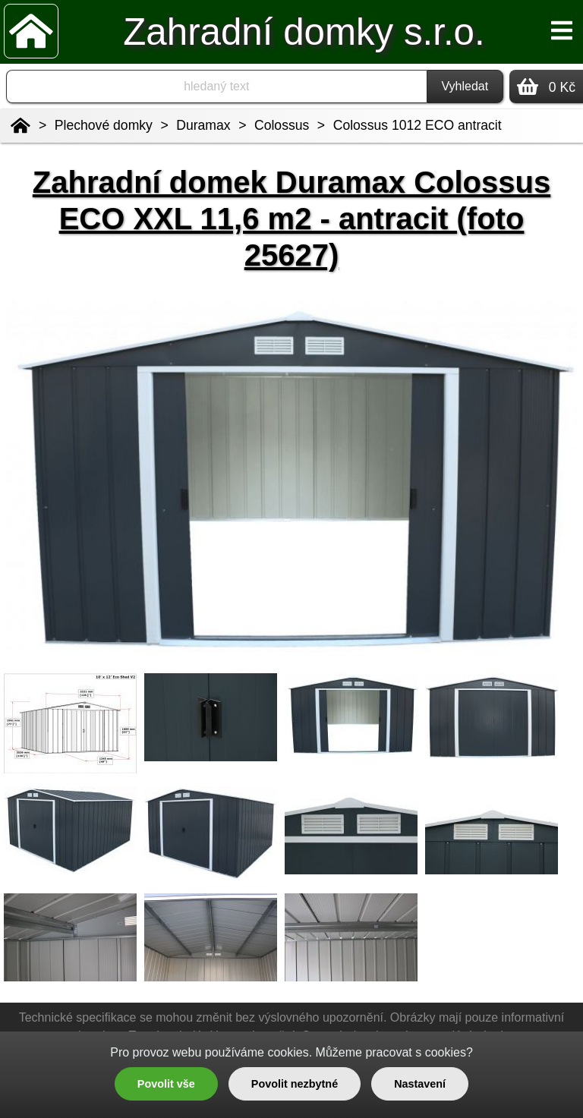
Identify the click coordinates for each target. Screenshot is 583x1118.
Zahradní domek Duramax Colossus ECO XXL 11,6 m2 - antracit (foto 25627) (291, 218)
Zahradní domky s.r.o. (303, 31)
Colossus (281, 125)
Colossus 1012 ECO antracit (417, 125)
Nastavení (420, 1084)
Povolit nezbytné (294, 1084)
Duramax (203, 125)
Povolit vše (166, 1084)
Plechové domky (104, 125)
